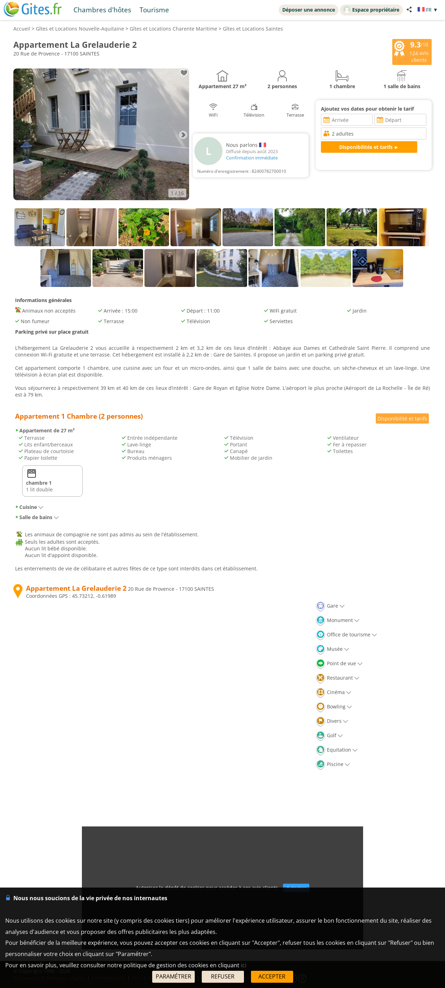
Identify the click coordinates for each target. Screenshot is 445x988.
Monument (338, 620)
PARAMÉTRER (173, 976)
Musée (332, 649)
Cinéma (334, 692)
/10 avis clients (411, 51)
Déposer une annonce (308, 9)
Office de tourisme (346, 634)
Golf (329, 735)
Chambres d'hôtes (102, 9)
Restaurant (338, 677)
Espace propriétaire (371, 9)
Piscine (333, 764)
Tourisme (154, 9)
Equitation (337, 749)
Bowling (334, 706)
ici (243, 965)
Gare (330, 605)
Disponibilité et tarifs (402, 418)
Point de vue (339, 663)
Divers (332, 721)
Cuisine (29, 507)
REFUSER (222, 976)
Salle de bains (37, 517)
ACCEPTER (271, 976)
